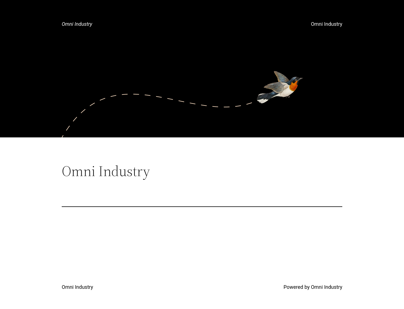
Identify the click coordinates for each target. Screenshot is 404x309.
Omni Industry (77, 24)
